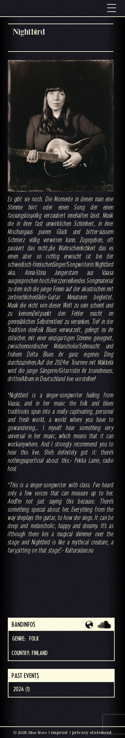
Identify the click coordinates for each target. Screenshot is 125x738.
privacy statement (92, 732)
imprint (59, 732)
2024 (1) (21, 689)
